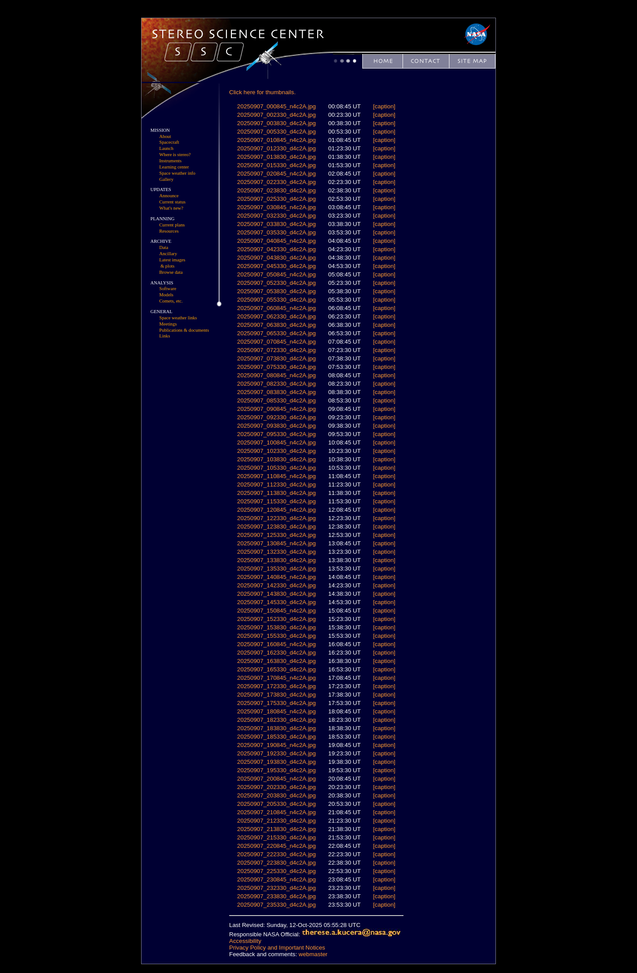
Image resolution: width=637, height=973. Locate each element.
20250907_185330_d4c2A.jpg (276, 736)
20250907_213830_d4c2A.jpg (276, 829)
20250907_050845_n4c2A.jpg (276, 274)
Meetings (168, 324)
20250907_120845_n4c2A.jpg (276, 509)
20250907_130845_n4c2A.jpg (276, 543)
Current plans (172, 224)
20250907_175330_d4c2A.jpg (276, 703)
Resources (169, 231)
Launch (166, 148)
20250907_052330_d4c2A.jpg (276, 283)
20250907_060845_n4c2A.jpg (276, 308)
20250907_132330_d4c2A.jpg (276, 551)
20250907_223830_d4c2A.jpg (276, 862)
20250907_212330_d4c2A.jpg (276, 820)
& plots (168, 266)
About (165, 136)
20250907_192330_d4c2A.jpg (276, 753)
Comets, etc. (171, 301)
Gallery (166, 179)
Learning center (174, 167)
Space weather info (177, 173)
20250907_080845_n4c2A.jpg (276, 375)
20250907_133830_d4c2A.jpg (276, 560)
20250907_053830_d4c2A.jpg (276, 291)
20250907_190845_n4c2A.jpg (276, 745)
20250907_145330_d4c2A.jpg (276, 602)
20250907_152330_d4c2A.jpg (276, 619)
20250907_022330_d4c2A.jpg (276, 182)
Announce (169, 195)
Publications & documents (184, 330)
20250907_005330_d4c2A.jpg (276, 131)
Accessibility (245, 941)
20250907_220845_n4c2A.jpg (276, 846)
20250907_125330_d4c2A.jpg (276, 535)
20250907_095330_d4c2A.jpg (276, 434)
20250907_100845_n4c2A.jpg (276, 442)
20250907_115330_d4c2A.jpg (276, 501)
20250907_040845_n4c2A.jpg (276, 241)
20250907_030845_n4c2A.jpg (276, 207)
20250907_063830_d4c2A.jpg (276, 325)
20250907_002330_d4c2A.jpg (276, 114)
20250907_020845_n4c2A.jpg (276, 173)
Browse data (171, 272)
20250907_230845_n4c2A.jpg (276, 879)
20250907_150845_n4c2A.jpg (276, 610)
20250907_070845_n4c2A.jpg (276, 341)
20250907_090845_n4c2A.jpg (276, 409)
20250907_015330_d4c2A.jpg (276, 165)
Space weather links (178, 317)
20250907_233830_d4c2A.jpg (276, 896)
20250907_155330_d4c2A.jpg (276, 635)
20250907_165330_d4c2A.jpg (276, 669)
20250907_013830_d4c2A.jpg (276, 156)
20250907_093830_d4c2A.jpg (276, 425)
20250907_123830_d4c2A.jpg (276, 526)
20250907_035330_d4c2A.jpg (276, 232)
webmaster (313, 954)
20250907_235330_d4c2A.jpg (276, 904)
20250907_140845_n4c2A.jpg (276, 577)
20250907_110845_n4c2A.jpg (276, 476)
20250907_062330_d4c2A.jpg (276, 316)
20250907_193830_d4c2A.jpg (276, 761)
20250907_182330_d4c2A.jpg (276, 719)
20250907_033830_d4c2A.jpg (276, 224)
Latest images (172, 259)
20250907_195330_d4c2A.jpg (276, 770)
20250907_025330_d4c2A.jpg (276, 198)
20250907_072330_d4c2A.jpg (276, 350)
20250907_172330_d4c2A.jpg (276, 686)
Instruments (170, 160)
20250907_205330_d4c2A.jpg (276, 804)
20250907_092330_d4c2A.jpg (276, 417)
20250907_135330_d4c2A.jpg (276, 568)
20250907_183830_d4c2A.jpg (276, 728)
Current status (172, 201)
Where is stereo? (175, 154)
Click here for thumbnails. (262, 92)
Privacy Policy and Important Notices (277, 947)
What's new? (171, 208)
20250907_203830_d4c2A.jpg (276, 795)
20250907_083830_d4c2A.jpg (276, 392)
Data (163, 247)
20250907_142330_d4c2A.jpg (276, 585)
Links (164, 335)
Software (167, 288)
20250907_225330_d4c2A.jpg (276, 871)
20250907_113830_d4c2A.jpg (276, 493)
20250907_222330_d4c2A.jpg (276, 854)
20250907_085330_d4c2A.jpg (276, 400)
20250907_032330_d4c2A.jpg (276, 215)
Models (166, 294)
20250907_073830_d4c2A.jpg (276, 358)
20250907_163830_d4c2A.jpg (276, 661)
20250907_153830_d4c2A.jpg (276, 627)
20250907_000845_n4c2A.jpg (276, 106)
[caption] (384, 106)
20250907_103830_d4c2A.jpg (276, 459)
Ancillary (168, 253)
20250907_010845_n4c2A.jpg (276, 140)
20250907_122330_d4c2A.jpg (276, 518)
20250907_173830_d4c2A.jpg (276, 694)
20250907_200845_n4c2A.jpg (276, 778)
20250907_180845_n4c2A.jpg (276, 711)
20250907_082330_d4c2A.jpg (276, 383)
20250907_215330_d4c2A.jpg (276, 837)
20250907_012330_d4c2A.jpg (276, 148)
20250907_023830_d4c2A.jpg (276, 190)
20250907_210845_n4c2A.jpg (276, 812)
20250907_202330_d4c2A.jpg (276, 787)
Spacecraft (169, 142)
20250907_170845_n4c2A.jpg (276, 677)
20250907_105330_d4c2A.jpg (276, 467)
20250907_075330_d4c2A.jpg (276, 367)
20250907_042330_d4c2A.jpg (276, 249)
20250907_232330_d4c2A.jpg (276, 888)
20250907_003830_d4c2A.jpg (276, 123)
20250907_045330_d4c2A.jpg (276, 266)
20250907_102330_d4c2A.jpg (276, 451)
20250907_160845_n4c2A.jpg (276, 644)
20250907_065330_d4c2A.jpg (276, 333)
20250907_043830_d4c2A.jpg (276, 257)
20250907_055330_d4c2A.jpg (276, 299)
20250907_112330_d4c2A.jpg (276, 484)
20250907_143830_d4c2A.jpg (276, 593)
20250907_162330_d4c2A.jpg (276, 652)
